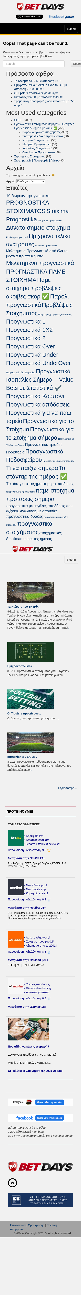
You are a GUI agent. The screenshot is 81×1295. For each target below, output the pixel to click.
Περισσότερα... (67, 788)
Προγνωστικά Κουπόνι (35, 396)
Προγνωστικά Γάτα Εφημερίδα (20, 372)
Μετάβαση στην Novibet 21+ (27, 907)
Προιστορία (15, 452)
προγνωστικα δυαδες (24, 516)
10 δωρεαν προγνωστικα (27, 195)
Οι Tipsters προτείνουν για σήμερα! (36, 93)
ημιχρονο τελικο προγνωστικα (20, 491)
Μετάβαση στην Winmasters (27, 1006)
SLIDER (19, 120)
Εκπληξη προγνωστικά (17, 237)
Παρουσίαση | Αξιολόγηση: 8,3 (27, 998)
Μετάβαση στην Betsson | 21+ (28, 960)
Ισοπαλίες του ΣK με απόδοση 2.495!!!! (38, 97)
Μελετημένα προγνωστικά (40, 263)
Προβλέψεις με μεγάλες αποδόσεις (54, 314)
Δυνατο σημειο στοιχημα (38, 227)
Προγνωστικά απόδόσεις (38, 404)
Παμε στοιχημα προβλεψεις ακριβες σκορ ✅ (33, 288)
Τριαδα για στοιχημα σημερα (31, 483)
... (69, 627)
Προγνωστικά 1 (26, 321)
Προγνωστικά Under (32, 354)
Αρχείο (10, 181)
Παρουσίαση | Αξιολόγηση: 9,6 (27, 850)
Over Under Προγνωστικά (38, 152)
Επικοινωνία (18, 1225)
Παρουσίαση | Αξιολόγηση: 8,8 (27, 951)
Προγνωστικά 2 (26, 338)
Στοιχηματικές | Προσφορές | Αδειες (36, 160)
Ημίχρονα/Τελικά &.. (20, 666)
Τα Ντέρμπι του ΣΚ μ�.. (23, 606)
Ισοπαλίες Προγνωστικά (37, 148)
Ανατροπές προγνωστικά (49, 220)
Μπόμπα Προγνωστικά (36, 144)
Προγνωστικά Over (30, 346)
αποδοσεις (65, 484)
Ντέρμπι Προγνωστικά (36, 140)
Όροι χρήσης (36, 1225)
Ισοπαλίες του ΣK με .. (22, 756)
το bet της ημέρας (37, 539)
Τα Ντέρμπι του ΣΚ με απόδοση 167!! (37, 81)
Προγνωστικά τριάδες (43, 444)
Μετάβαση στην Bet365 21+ (26, 858)
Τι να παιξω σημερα (32, 468)
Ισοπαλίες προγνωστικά (46, 245)
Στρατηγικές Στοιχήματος (29, 156)
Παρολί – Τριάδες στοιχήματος (41, 132)
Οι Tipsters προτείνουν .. (24, 713)
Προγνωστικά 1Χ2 (29, 330)
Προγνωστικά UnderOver (38, 363)
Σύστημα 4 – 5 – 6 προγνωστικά (42, 136)
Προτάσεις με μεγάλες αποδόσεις (58, 461)
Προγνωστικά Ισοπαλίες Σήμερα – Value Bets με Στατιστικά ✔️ (39, 379)
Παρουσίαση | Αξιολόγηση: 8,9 (27, 899)
